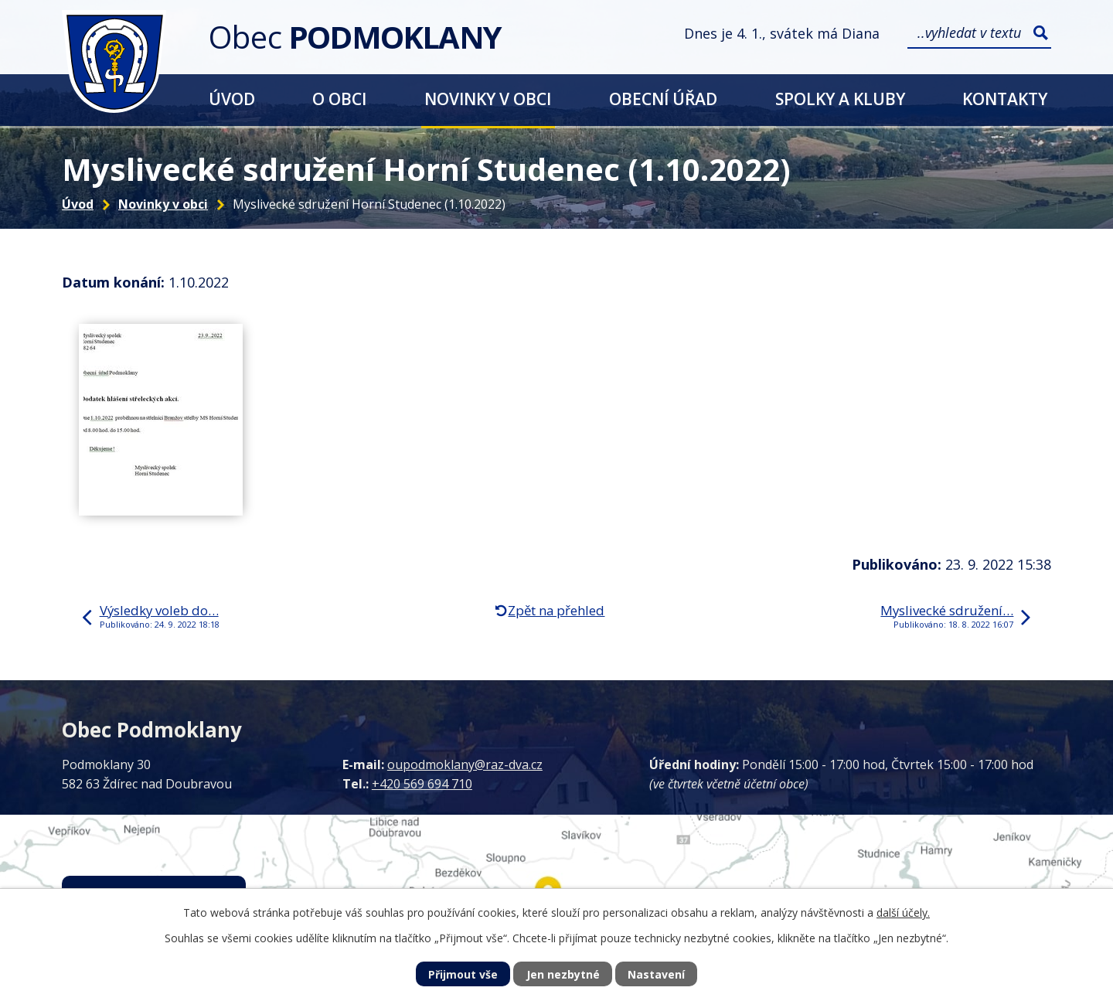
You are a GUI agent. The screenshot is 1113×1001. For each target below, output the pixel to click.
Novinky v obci (487, 98)
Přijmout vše (463, 974)
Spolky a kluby (840, 98)
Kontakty (1004, 98)
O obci (339, 98)
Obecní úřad (663, 98)
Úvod (232, 98)
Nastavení (656, 974)
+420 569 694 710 (422, 783)
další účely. (903, 912)
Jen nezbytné (563, 974)
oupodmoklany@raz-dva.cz (465, 764)
